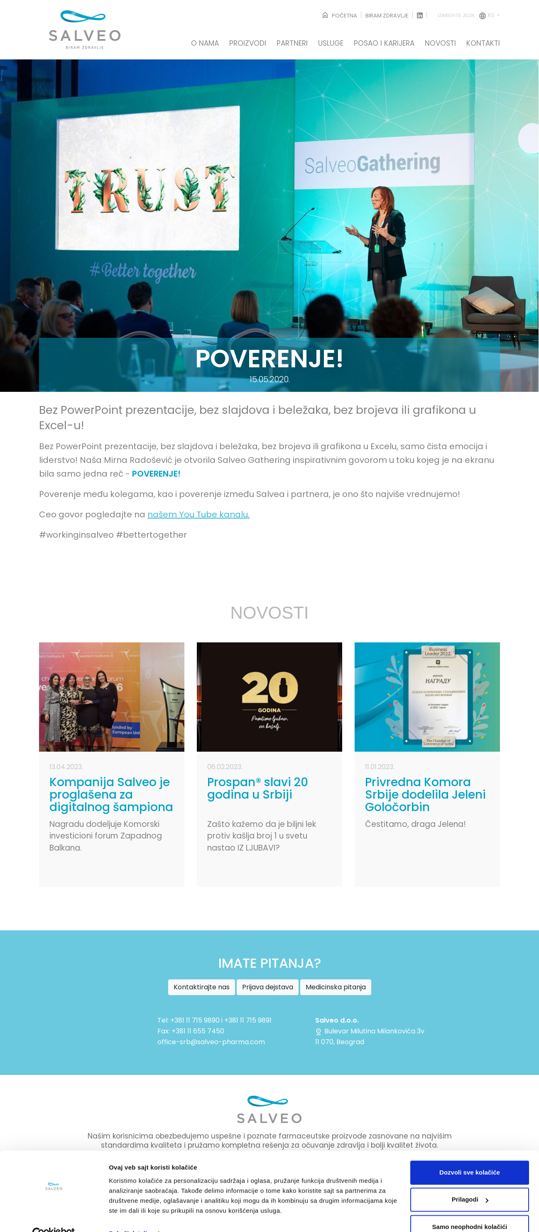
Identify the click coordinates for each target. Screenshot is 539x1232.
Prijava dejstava (267, 987)
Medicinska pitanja (336, 987)
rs (467, 16)
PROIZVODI (247, 43)
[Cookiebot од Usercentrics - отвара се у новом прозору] (53, 1216)
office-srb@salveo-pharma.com (211, 1042)
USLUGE (330, 43)
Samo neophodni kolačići (469, 1208)
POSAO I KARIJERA (384, 43)
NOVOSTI (440, 43)
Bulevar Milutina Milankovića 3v (369, 1031)
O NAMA (205, 43)
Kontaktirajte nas (202, 987)
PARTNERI (292, 43)
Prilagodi (470, 1181)
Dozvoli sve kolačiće (469, 1154)
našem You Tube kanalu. (198, 514)
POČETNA (339, 16)
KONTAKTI (483, 43)
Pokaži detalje (130, 1215)
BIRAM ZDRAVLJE (387, 16)
